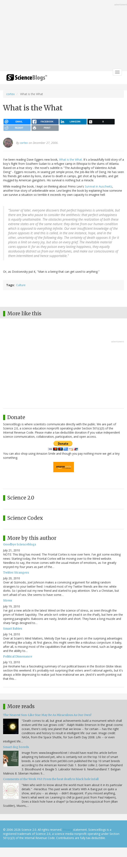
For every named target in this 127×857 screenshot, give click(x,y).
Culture (21, 285)
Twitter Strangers (16, 572)
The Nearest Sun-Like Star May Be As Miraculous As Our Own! (47, 715)
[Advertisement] (63, 36)
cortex (10, 94)
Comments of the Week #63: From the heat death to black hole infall (51, 779)
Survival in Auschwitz (98, 186)
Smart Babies (12, 628)
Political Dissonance (17, 656)
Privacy (67, 830)
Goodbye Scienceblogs (19, 544)
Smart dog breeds (16, 747)
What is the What (70, 159)
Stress (7, 600)
